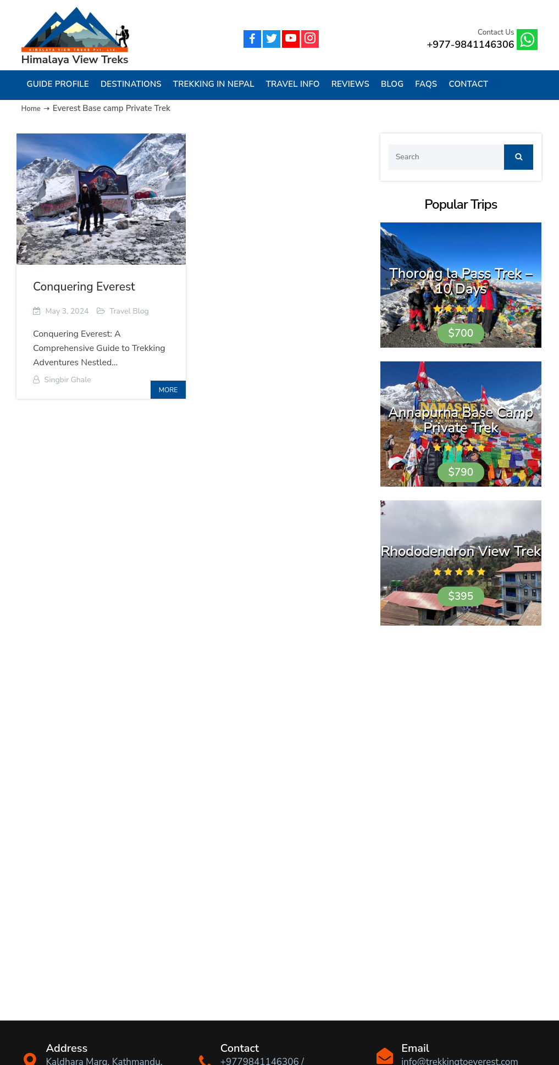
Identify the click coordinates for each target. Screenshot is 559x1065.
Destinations (131, 84)
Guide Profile (58, 84)
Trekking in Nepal (213, 84)
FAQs (426, 84)
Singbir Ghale (68, 380)
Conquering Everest (84, 286)
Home (32, 108)
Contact (468, 84)
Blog (392, 84)
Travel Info (293, 84)
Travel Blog (128, 311)
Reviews (350, 84)
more (168, 390)
